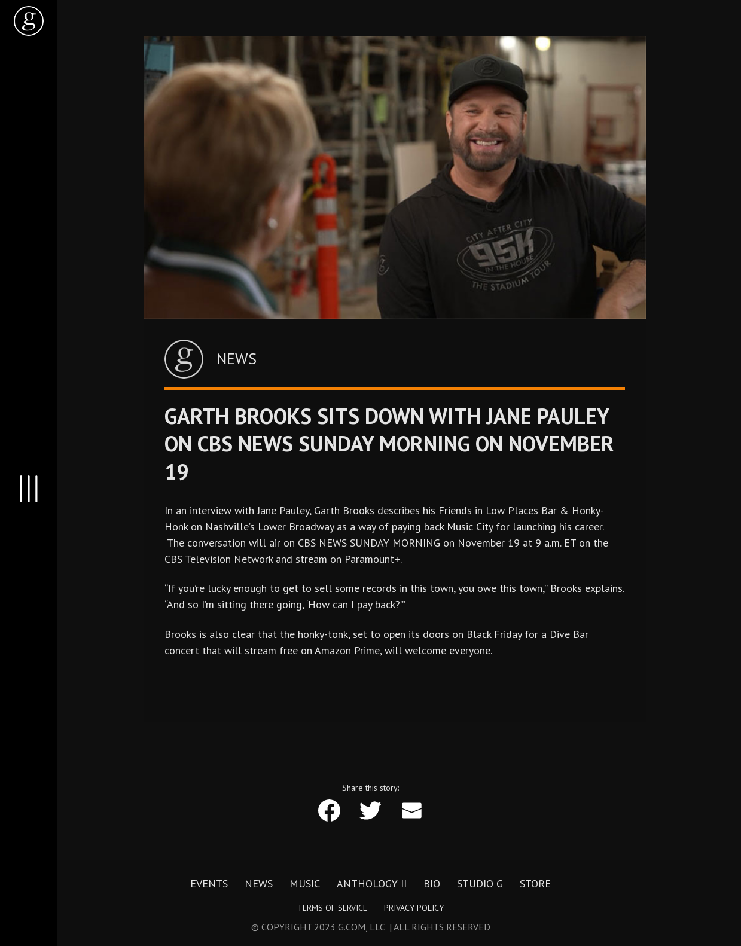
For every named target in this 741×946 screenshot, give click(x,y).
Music (304, 884)
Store (535, 884)
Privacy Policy (414, 907)
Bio (431, 884)
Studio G (480, 884)
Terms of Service (332, 907)
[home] (29, 21)
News (259, 884)
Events (209, 884)
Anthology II (372, 884)
